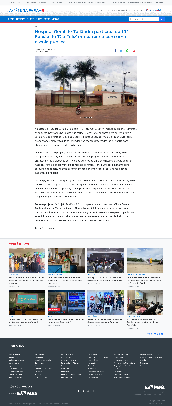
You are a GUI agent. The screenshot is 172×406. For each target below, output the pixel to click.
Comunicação (40, 363)
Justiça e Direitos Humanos (97, 357)
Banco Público (40, 354)
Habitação (65, 369)
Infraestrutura (66, 377)
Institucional (92, 354)
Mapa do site (100, 2)
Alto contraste (87, 2)
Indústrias (65, 371)
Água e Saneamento (16, 366)
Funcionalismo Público (70, 363)
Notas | (33, 404)
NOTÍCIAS (20, 19)
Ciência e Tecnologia (43, 360)
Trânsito (143, 360)
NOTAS (39, 19)
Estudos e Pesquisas (69, 357)
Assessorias (130, 10)
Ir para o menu (30, 2)
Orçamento (91, 369)
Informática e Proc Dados (71, 374)
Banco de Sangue (15, 377)
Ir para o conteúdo (16, 2)
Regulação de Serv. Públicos (124, 366)
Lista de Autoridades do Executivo (113, 10)
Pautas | (26, 404)
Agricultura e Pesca (16, 360)
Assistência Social (15, 369)
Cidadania (39, 357)
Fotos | (40, 404)
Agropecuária (14, 363)
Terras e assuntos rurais (149, 354)
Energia (38, 374)
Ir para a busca (43, 2)
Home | (12, 404)
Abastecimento (14, 354)
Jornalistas (141, 10)
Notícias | (19, 404)
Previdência (118, 357)
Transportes (144, 363)
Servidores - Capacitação (123, 377)
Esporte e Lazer (67, 354)
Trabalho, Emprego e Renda (151, 357)
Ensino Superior (41, 377)
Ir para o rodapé (56, 2)
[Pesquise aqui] (162, 19)
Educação (38, 371)
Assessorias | (55, 404)
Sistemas (64, 404)
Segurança (118, 371)
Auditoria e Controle (16, 374)
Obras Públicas (93, 366)
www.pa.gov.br (132, 2)
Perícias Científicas (94, 374)
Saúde (116, 369)
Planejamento (92, 377)
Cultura (38, 366)
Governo (64, 366)
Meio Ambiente (93, 360)
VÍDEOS (55, 19)
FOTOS (47, 19)
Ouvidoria (158, 2)
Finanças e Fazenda (68, 360)
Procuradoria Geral (121, 360)
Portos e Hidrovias (121, 354)
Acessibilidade (75, 2)
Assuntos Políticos (16, 371)
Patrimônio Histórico (95, 371)
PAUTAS (30, 19)
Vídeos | (46, 404)
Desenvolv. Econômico (43, 369)
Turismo (143, 366)
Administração (14, 357)
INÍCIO (11, 19)
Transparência (146, 2)
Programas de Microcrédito (124, 363)
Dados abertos (119, 2)
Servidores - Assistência (123, 374)
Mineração (91, 363)
